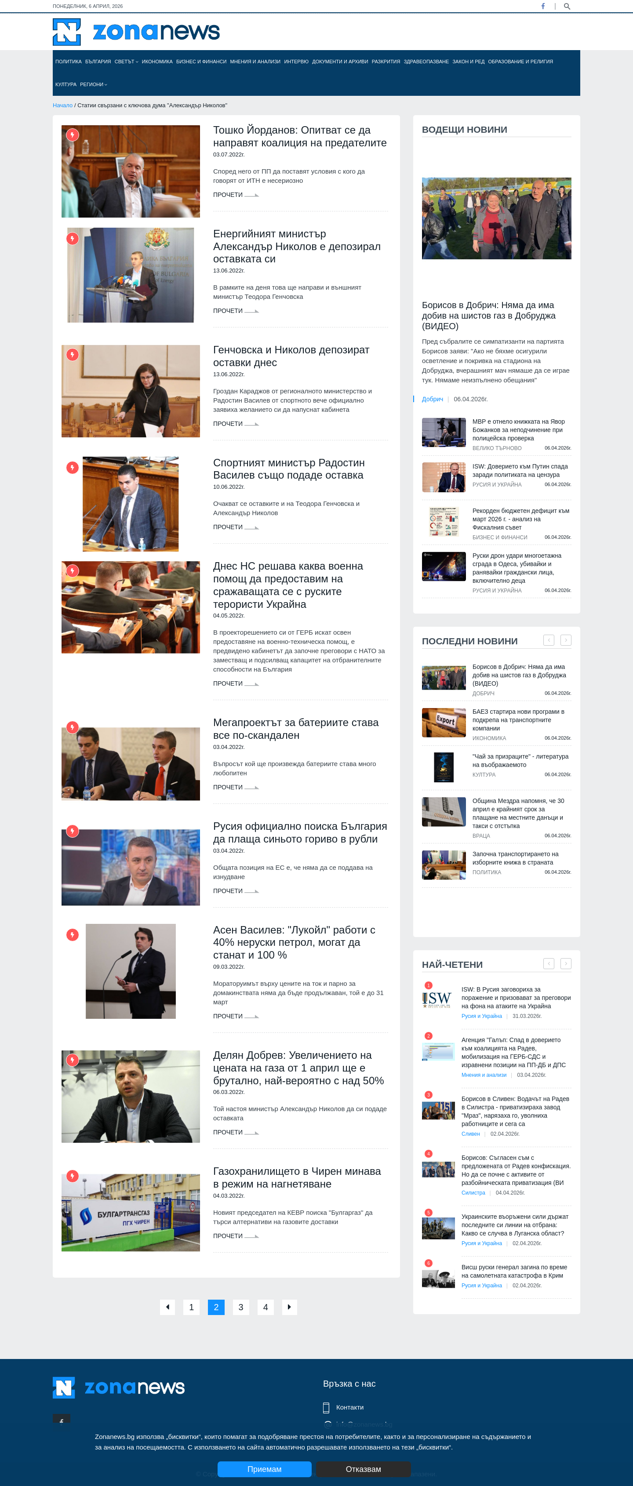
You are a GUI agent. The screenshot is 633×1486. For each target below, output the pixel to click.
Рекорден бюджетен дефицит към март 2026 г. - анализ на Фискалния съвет (521, 519)
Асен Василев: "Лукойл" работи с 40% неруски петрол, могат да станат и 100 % (294, 942)
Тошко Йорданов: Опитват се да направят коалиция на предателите (300, 136)
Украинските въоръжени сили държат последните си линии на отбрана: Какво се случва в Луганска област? (515, 1225)
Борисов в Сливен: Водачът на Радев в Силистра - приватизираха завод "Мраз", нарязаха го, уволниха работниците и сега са (515, 1111)
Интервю (296, 61)
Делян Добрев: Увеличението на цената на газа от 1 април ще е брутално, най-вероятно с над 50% (298, 1067)
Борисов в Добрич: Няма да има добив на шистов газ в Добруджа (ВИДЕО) (489, 315)
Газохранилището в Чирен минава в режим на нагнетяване (297, 1177)
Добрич (432, 399)
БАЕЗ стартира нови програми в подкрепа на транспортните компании (518, 720)
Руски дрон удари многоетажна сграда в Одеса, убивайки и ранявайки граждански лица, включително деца (517, 568)
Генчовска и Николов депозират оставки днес (291, 356)
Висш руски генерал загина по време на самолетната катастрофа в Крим (515, 1271)
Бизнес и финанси (201, 61)
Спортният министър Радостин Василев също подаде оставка (289, 469)
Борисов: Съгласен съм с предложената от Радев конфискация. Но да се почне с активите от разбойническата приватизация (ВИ (516, 1170)
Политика (68, 61)
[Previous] (167, 1307)
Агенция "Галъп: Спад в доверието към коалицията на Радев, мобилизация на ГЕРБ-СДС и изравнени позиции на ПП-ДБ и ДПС (514, 1052)
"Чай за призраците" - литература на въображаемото (521, 760)
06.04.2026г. (471, 399)
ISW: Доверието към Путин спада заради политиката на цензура (520, 470)
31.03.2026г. (527, 1016)
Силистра (473, 1193)
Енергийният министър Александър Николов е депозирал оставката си (297, 246)
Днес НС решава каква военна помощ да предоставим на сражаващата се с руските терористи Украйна (288, 585)
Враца (481, 836)
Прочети (236, 194)
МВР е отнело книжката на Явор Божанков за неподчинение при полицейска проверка (519, 430)
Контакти (350, 1407)
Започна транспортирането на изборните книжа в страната (516, 858)
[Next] (289, 1307)
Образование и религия (520, 61)
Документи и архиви (340, 61)
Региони (93, 84)
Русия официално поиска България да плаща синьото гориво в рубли (300, 832)
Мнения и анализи (255, 61)
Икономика (157, 61)
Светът (126, 61)
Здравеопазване (426, 61)
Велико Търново (497, 448)
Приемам (264, 1469)
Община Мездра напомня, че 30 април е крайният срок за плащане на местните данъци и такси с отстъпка (518, 813)
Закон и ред (468, 61)
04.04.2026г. (510, 1193)
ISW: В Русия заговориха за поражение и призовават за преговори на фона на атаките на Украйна (516, 998)
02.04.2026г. (505, 1134)
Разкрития (386, 61)
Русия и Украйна (497, 485)
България (98, 61)
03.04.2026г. (531, 1075)
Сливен (471, 1134)
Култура (65, 84)
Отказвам (363, 1469)
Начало (63, 105)
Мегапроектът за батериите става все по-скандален (296, 728)
